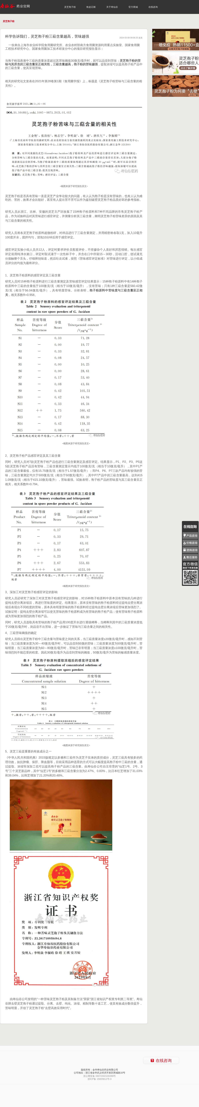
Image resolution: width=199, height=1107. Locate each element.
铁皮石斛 (91, 7)
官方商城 (133, 7)
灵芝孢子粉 (70, 7)
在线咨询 (153, 7)
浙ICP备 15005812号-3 (99, 1079)
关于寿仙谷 (112, 7)
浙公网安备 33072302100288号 (99, 1076)
